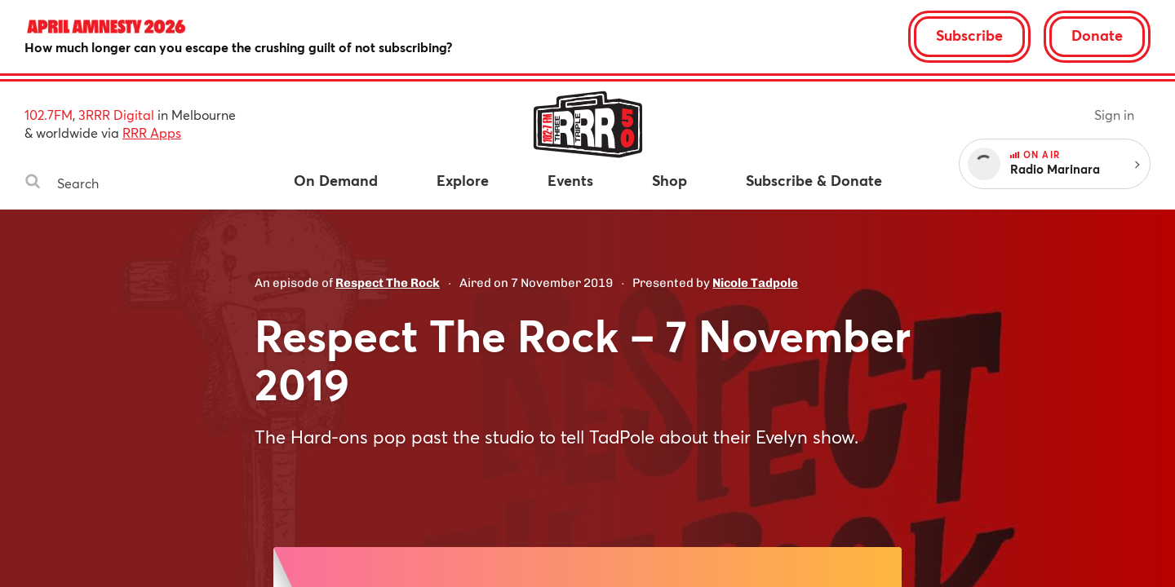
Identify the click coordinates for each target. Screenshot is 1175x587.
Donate (1097, 35)
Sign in (1114, 114)
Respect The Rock (387, 283)
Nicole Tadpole (755, 283)
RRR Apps (151, 132)
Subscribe (969, 35)
